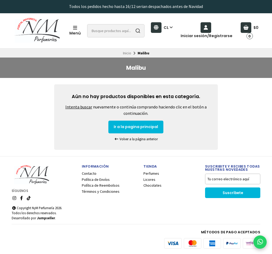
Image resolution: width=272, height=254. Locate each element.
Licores (149, 179)
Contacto (89, 173)
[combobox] (115, 30)
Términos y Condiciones (101, 191)
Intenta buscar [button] (78, 107)
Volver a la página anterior (136, 139)
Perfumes (151, 173)
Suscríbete (233, 192)
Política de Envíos (96, 179)
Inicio (127, 53)
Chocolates (152, 185)
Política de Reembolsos (101, 185)
